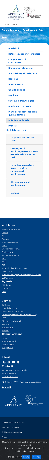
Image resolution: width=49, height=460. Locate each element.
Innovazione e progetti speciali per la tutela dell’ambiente (21, 276)
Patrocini (6, 324)
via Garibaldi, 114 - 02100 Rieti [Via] (15, 370)
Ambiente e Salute (10, 255)
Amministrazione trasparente (13, 422)
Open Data (7, 271)
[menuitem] (24, 48)
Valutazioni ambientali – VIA (14, 268)
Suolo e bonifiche (10, 242)
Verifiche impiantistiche (13, 311)
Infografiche (7, 348)
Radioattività (7, 252)
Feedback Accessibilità (30, 382)
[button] (10, 24)
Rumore (5, 239)
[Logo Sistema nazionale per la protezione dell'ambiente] (32, 12)
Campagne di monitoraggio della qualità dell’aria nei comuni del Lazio (24, 153)
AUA (4, 262)
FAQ (4, 318)
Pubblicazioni (8, 344)
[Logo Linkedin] (18, 362)
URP (4, 292)
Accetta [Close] (37, 457)
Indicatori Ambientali (11, 229)
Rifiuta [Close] (26, 457)
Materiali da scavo (10, 308)
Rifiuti (4, 245)
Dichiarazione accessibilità (12, 432)
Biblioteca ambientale (12, 321)
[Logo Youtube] (13, 362)
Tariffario (6, 305)
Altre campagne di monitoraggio (20, 183)
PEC (4, 382)
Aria (3, 236)
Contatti (5, 288)
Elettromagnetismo (11, 249)
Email (10, 382)
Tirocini (5, 331)
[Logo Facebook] (4, 362)
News (4, 338)
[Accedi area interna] (6, 388)
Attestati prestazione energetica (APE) (19, 315)
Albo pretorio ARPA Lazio (11, 427)
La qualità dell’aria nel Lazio (22, 139)
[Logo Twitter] (9, 362)
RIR (3, 265)
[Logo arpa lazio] (16, 12)
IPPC (4, 258)
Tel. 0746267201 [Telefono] (9, 373)
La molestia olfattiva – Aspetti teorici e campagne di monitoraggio (22, 169)
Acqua (5, 232)
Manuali (15, 193)
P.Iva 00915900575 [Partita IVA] (10, 377)
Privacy (5, 437)
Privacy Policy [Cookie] (15, 457)
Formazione (7, 327)
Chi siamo (6, 285)
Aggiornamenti (9, 341)
